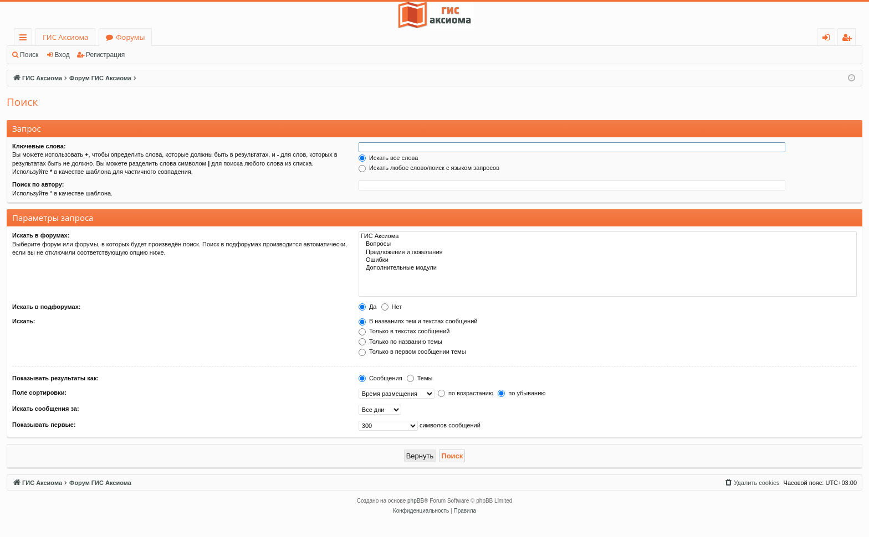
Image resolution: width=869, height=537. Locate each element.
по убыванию (521, 393)
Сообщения (380, 378)
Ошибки (608, 260)
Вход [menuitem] (828, 39)
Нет (391, 306)
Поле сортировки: (39, 392)
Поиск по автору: (38, 184)
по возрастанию (465, 393)
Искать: (23, 321)
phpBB (415, 501)
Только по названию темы (400, 341)
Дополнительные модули (608, 268)
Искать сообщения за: (45, 408)
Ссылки (25, 39)
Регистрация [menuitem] (849, 39)
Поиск (29, 55)
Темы (420, 378)
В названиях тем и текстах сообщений (418, 321)
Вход (62, 55)
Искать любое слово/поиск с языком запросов (429, 167)
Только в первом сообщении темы (412, 351)
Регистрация (105, 55)
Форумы (130, 37)
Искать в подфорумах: (46, 306)
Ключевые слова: (39, 146)
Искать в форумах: (40, 235)
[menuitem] (751, 483)
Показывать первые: (44, 424)
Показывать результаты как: (55, 378)
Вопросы (608, 244)
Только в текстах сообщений (404, 331)
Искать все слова (388, 157)
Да (368, 306)
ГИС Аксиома (65, 37)
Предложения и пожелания (608, 252)
